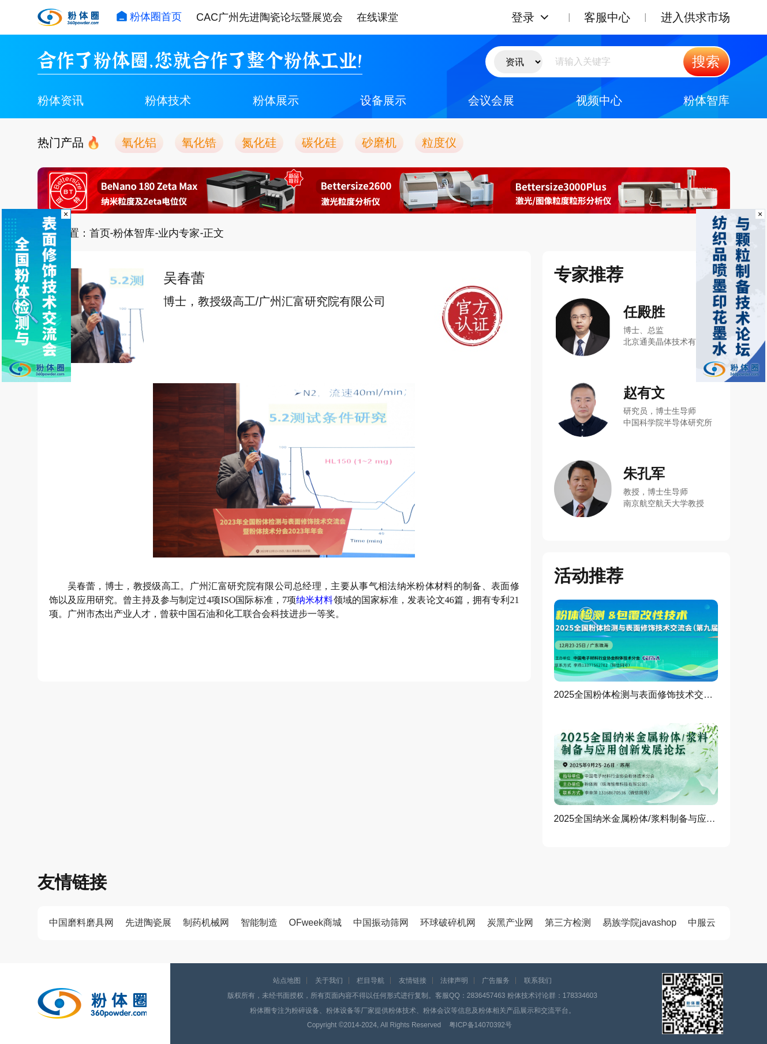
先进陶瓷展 (148, 922)
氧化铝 (139, 142)
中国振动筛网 (381, 922)
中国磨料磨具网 (81, 922)
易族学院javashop (639, 922)
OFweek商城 (315, 922)
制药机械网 (206, 922)
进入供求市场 (695, 17)
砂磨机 (379, 142)
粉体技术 (168, 100)
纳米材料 (314, 600)
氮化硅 (259, 142)
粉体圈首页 (149, 17)
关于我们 (329, 980)
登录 (522, 17)
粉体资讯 (61, 100)
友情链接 (412, 980)
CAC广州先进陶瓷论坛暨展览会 (269, 17)
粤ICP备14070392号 (480, 1024)
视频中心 (599, 100)
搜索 (706, 61)
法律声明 (454, 980)
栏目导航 (370, 980)
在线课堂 (377, 17)
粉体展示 (276, 100)
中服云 (702, 922)
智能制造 (259, 922)
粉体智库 (706, 100)
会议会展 (491, 100)
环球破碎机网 (448, 922)
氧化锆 (199, 142)
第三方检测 (568, 922)
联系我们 (538, 980)
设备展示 (383, 100)
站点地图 (287, 980)
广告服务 (496, 980)
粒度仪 (439, 142)
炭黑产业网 (510, 922)
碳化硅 (319, 142)
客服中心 (607, 17)
